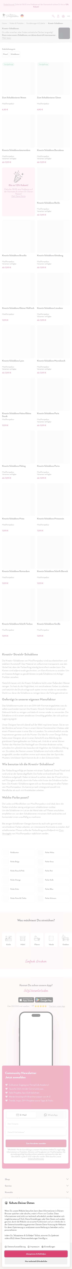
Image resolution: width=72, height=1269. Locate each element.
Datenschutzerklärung (15, 1246)
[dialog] (36, 634)
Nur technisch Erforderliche (36, 1261)
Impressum (33, 1246)
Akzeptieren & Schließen (36, 1253)
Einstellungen (48, 1246)
